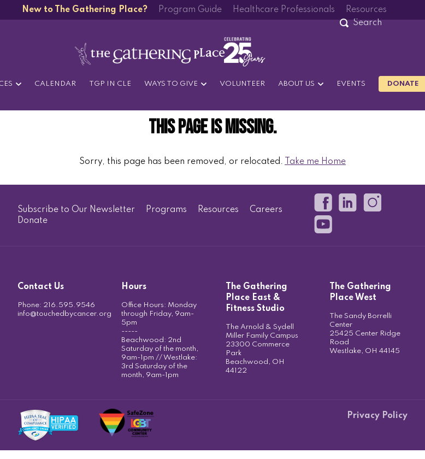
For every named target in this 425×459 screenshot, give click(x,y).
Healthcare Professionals (284, 9)
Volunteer (242, 83)
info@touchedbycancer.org (64, 313)
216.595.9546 (69, 305)
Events (351, 83)
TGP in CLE (110, 83)
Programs (166, 209)
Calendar (55, 83)
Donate (32, 220)
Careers (266, 209)
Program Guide (190, 9)
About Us (296, 83)
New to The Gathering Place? (84, 9)
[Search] (367, 23)
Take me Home (315, 161)
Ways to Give (171, 83)
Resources (366, 9)
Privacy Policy (377, 415)
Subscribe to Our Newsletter (76, 209)
